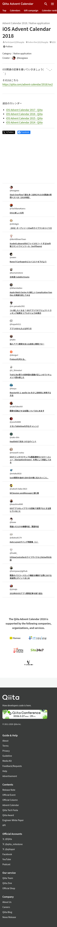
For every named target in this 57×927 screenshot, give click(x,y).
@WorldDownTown (18, 237)
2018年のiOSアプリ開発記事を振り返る (26, 593)
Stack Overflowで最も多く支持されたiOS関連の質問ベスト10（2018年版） (31, 196)
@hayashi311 (15, 322)
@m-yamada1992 (17, 304)
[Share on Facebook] (23, 132)
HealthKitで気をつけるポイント (23, 441)
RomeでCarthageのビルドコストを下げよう (28, 261)
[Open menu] (52, 4)
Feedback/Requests (12, 765)
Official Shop (8, 888)
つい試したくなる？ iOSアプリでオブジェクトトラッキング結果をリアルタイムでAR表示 (31, 311)
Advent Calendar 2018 (14, 23)
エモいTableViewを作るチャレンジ (24, 426)
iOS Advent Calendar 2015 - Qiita (24, 118)
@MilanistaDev (16, 286)
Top (4, 10)
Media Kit (7, 760)
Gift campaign (31, 10)
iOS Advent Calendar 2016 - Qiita (24, 114)
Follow (7, 46)
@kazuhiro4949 (16, 502)
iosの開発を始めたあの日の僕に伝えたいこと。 (29, 477)
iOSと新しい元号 (17, 212)
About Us (6, 901)
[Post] (8, 132)
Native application (39, 23)
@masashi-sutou (17, 451)
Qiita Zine (7, 883)
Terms (5, 745)
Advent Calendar (10, 805)
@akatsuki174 (16, 536)
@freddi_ (13, 551)
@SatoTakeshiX (16, 405)
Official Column (10, 799)
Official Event (9, 794)
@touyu (13, 387)
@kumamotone (16, 271)
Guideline (7, 755)
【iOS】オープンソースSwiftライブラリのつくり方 (31, 228)
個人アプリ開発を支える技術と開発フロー (27, 344)
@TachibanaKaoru (17, 207)
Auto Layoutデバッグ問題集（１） (24, 542)
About (5, 740)
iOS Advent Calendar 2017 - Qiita (24, 110)
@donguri (14, 353)
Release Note (8, 789)
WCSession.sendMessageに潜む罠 (24, 493)
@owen (13, 256)
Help (4, 771)
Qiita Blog (7, 912)
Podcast (6, 864)
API (4, 825)
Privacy (6, 750)
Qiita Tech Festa (10, 810)
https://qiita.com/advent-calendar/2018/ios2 (27, 84)
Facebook (7, 854)
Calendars (15, 10)
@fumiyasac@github (18, 569)
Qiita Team (7, 878)
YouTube (6, 859)
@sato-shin (14, 436)
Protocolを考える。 (18, 359)
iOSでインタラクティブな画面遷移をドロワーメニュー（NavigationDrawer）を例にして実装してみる (30, 459)
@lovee (13, 520)
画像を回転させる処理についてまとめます (27, 410)
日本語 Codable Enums (19, 277)
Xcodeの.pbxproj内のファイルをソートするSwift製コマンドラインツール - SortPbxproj (30, 244)
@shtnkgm (14, 222)
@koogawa (14, 189)
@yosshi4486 (15, 420)
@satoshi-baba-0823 (18, 487)
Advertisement (9, 776)
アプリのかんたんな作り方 (21, 328)
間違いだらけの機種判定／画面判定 (24, 526)
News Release (9, 917)
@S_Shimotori (16, 369)
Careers (6, 907)
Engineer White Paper (13, 820)
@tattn (13, 338)
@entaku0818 (15, 472)
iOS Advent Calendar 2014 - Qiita (24, 122)
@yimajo (13, 587)
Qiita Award (8, 815)
